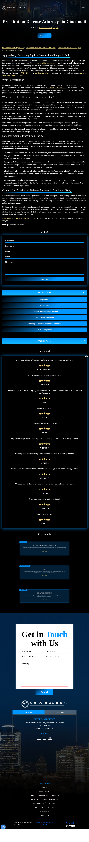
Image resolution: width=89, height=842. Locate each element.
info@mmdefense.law (44, 728)
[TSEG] (65, 824)
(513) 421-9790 (27, 73)
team (17, 209)
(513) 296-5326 (45, 725)
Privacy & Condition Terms (44, 823)
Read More (44, 551)
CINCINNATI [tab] (28, 712)
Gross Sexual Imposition (44, 318)
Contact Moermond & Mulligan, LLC (16, 218)
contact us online (42, 73)
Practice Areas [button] (45, 340)
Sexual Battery (44, 305)
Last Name (10, 246)
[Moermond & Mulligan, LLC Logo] (44, 704)
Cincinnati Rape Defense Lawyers (44, 311)
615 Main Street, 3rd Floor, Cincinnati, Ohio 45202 (45, 723)
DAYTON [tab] (60, 712)
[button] (39, 738)
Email (8, 257)
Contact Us (44, 35)
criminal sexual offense (56, 88)
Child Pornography (44, 330)
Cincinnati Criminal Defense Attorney (44, 795)
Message (9, 262)
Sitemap (44, 824)
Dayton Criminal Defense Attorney (44, 799)
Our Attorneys (44, 791)
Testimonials (44, 811)
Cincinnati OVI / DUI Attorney (44, 803)
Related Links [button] (44, 292)
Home (44, 787)
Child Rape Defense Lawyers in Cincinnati (44, 324)
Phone (7, 251)
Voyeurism (44, 299)
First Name (10, 241)
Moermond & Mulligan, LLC (48, 28)
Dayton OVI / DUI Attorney (44, 807)
